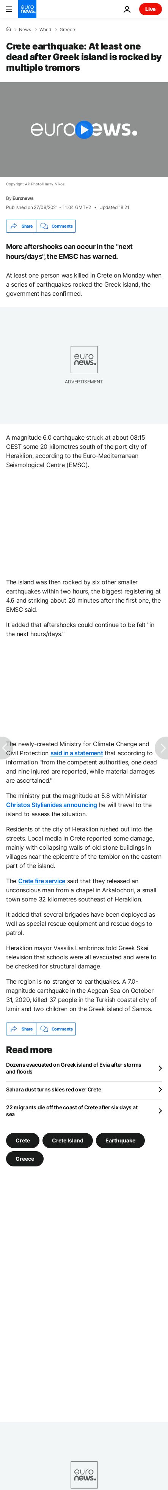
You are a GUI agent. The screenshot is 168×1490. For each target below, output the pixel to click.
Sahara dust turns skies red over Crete (53, 1089)
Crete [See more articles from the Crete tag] (23, 1140)
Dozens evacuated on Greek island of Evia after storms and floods (73, 1068)
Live (150, 9)
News (25, 29)
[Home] (8, 29)
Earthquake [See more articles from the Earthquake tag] (120, 1140)
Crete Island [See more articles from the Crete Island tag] (67, 1140)
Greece (67, 29)
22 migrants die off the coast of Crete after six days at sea (71, 1110)
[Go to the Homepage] (27, 9)
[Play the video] (84, 129)
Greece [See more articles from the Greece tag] (25, 1158)
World (45, 29)
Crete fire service (41, 881)
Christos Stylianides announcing (51, 805)
